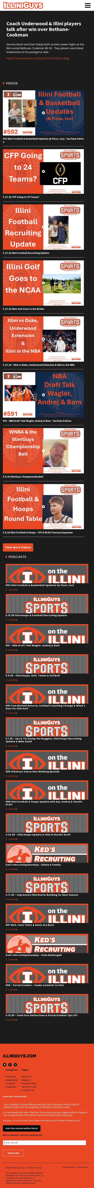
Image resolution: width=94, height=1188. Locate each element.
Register (26, 1080)
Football (10, 1083)
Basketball (11, 1080)
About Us (26, 1076)
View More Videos (18, 547)
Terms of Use (28, 1087)
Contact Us (27, 1090)
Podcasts (11, 1087)
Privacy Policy (28, 1083)
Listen (13, 589)
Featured (11, 1076)
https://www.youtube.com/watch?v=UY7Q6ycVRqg (37, 58)
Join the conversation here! (21, 1128)
